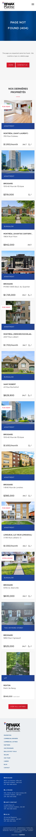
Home (11, 65)
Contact (7, 767)
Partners (7, 745)
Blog (5, 764)
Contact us (22, 65)
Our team (7, 758)
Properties (7, 735)
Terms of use (23, 830)
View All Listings (18, 706)
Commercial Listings (11, 741)
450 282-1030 (11, 821)
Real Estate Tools (10, 751)
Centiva (21, 834)
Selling (6, 754)
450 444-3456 (11, 796)
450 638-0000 (12, 809)
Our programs (9, 748)
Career (6, 761)
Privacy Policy (14, 830)
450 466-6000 (12, 784)
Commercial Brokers (11, 738)
